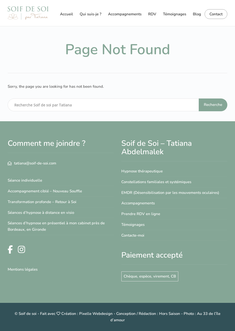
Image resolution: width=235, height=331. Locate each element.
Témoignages (174, 14)
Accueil (66, 14)
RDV (152, 14)
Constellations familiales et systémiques (156, 181)
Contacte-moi (132, 235)
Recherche (213, 104)
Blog (197, 14)
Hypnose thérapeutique (142, 171)
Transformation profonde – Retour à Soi (42, 201)
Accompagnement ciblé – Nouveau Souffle (45, 191)
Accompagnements (125, 14)
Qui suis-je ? (90, 14)
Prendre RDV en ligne (140, 213)
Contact (215, 14)
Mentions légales (23, 269)
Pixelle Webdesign (96, 313)
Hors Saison (169, 313)
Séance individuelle (25, 180)
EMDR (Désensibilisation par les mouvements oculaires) (170, 192)
